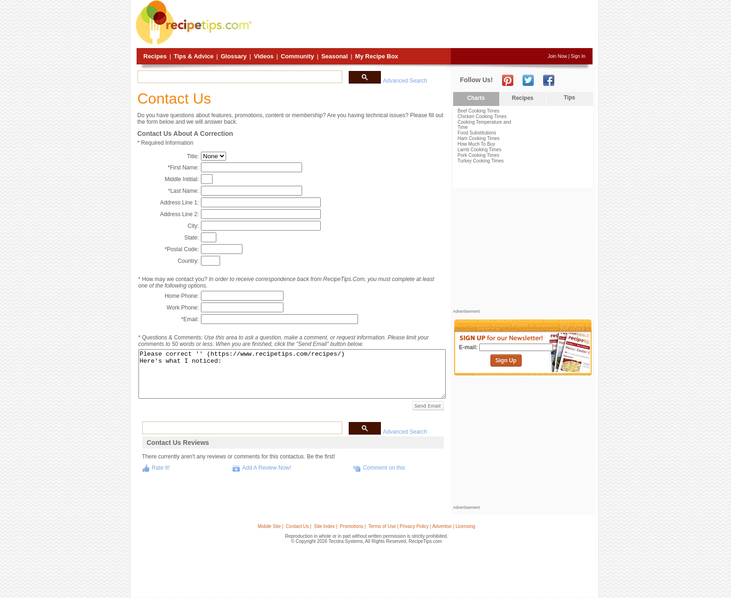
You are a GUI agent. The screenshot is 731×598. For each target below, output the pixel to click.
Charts (476, 98)
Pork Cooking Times (478, 155)
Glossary (234, 56)
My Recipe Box (376, 56)
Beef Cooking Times (479, 110)
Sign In (578, 56)
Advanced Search (405, 80)
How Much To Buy (476, 144)
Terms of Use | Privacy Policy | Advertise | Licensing (421, 526)
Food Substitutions (477, 132)
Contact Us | (298, 526)
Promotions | (353, 526)
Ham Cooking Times (479, 138)
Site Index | (326, 526)
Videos (263, 56)
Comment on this (384, 467)
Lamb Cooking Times (480, 149)
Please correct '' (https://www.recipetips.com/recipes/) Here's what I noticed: (292, 374)
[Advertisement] (423, 25)
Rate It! (161, 467)
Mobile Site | (270, 526)
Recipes (155, 56)
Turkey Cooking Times (481, 160)
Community (297, 56)
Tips (569, 97)
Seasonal (334, 56)
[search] (239, 77)
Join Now (557, 56)
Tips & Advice (194, 56)
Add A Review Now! (266, 467)
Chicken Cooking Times (482, 116)
